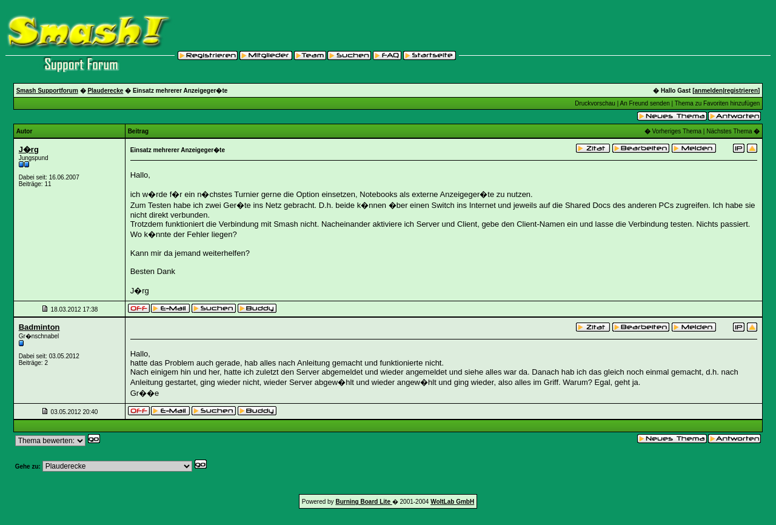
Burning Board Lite (363, 501)
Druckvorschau (595, 103)
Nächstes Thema (729, 131)
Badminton (39, 327)
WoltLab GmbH (452, 501)
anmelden (709, 90)
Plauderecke (105, 90)
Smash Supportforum (47, 90)
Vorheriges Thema (677, 131)
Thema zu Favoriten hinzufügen (717, 103)
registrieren (741, 90)
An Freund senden (644, 103)
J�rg (29, 149)
